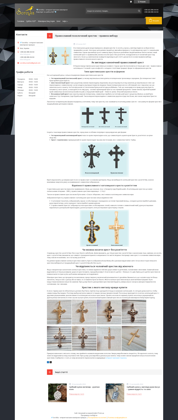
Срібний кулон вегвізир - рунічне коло (84, 388)
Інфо (65, 21)
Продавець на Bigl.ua (89, 415)
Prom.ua (101, 413)
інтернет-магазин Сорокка (116, 358)
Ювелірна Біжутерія (46, 21)
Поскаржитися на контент (97, 418)
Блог (59, 21)
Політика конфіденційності (117, 418)
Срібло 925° (31, 21)
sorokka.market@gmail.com (30, 63)
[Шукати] (139, 10)
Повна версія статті (76, 394)
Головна (20, 21)
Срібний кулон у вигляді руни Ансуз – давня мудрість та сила (143, 388)
